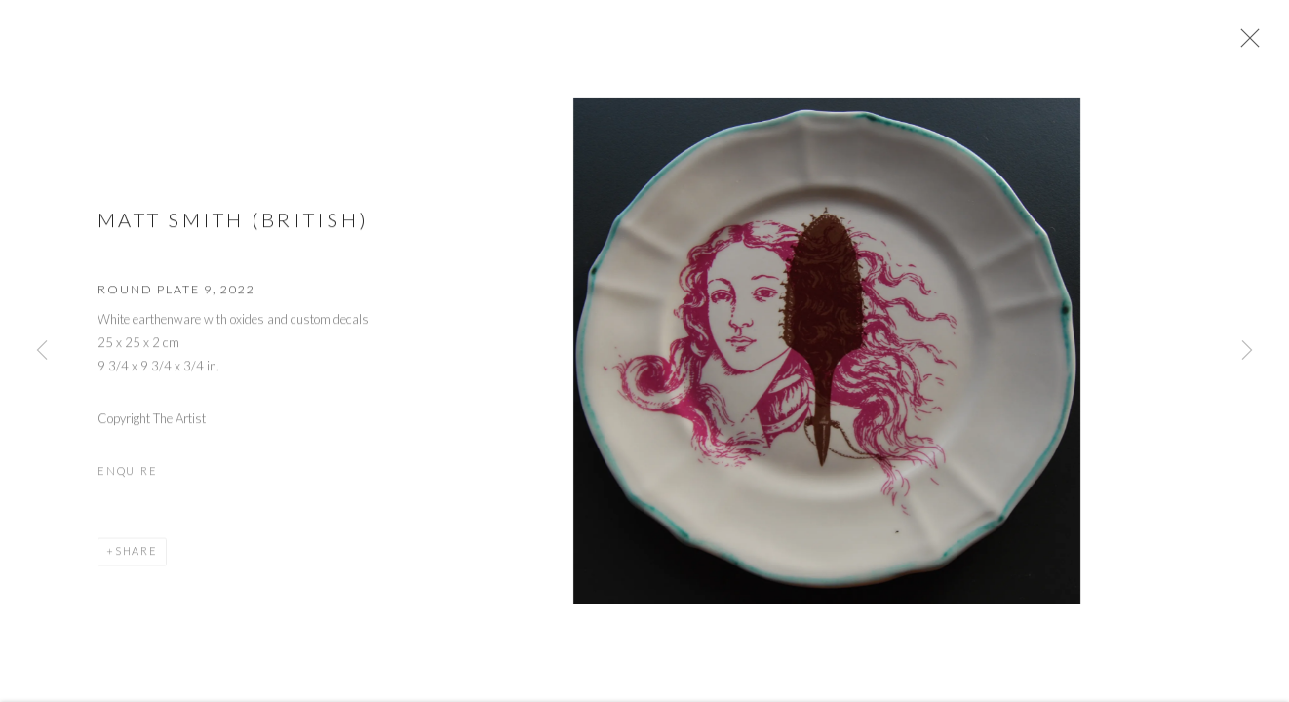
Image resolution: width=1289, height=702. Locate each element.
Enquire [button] (127, 477)
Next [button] (1247, 351)
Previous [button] (42, 351)
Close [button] (1250, 43)
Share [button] (136, 557)
